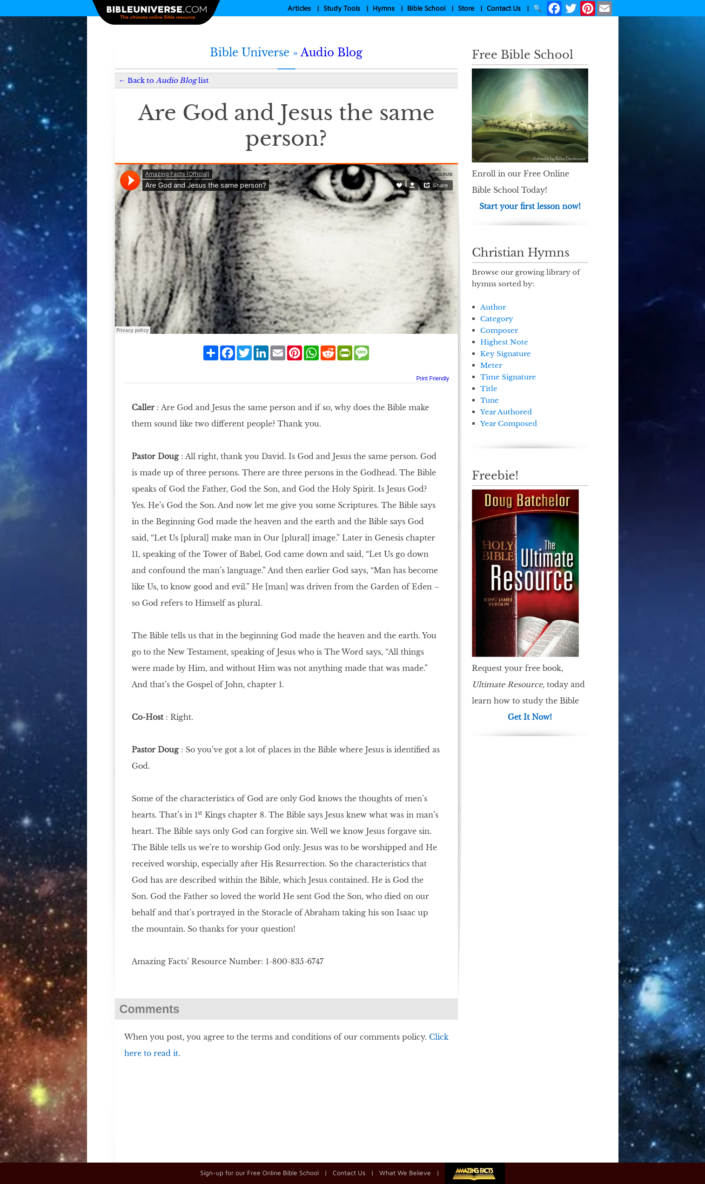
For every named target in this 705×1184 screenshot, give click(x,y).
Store (466, 8)
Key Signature (505, 353)
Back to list (168, 80)
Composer (499, 330)
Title (488, 388)
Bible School (426, 8)
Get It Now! (530, 717)
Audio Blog (332, 52)
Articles (299, 8)
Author (493, 307)
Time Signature (508, 376)
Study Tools (341, 8)
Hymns (384, 8)
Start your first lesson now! (530, 206)
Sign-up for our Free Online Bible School (259, 1173)
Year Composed (508, 423)
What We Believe (405, 1173)
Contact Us (504, 8)
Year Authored (506, 411)
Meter (491, 365)
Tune (489, 400)
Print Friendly (432, 378)
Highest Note (504, 342)
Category (496, 318)
